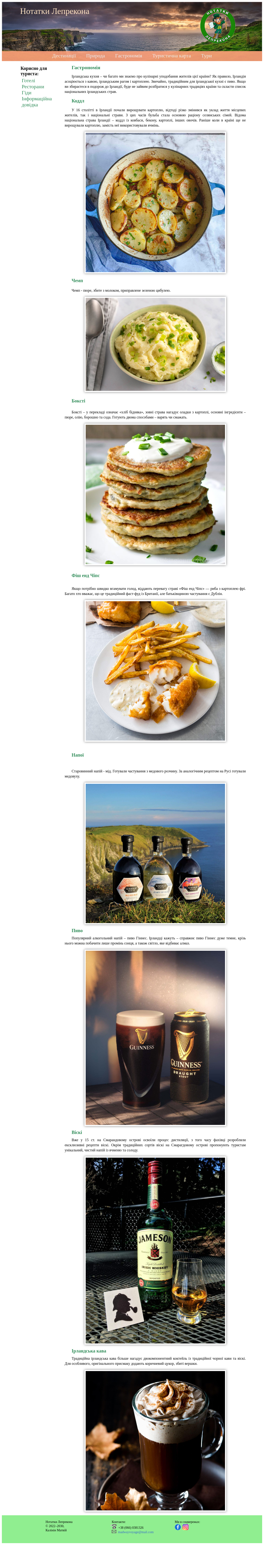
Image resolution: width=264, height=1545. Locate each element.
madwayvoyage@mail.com (135, 1532)
